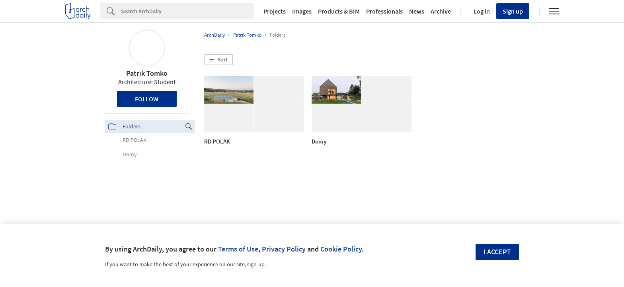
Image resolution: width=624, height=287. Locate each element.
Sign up (513, 11)
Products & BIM (339, 11)
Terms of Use (238, 249)
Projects (274, 11)
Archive (441, 11)
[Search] (187, 11)
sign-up (256, 264)
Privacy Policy (284, 249)
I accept (497, 251)
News (416, 11)
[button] (218, 59)
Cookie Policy (341, 249)
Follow (146, 99)
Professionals (384, 11)
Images (302, 11)
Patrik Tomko (147, 73)
